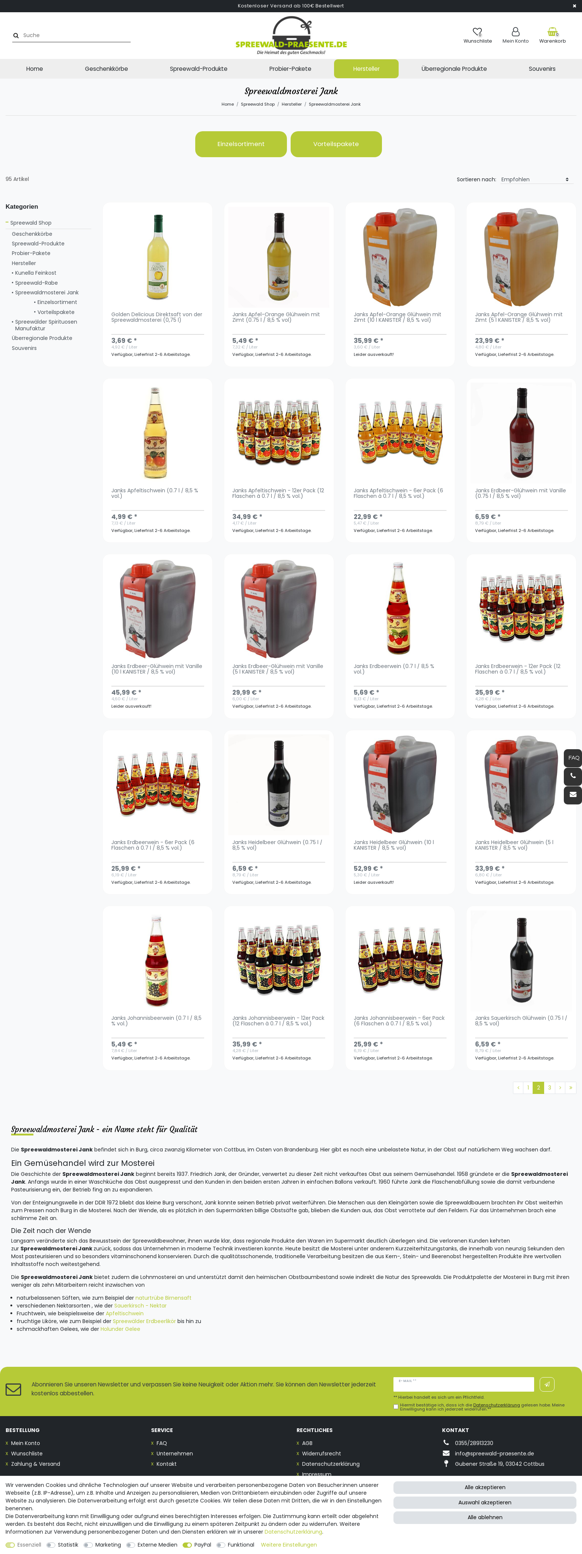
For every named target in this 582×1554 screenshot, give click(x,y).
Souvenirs (542, 69)
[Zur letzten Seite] (570, 1088)
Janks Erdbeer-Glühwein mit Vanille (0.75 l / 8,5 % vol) (520, 494)
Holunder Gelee (120, 1329)
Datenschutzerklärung (331, 1464)
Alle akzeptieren (485, 1487)
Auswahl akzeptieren (484, 1502)
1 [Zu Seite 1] (528, 1087)
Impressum (316, 1474)
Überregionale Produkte (454, 69)
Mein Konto (25, 1443)
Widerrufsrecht (321, 1453)
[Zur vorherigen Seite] (518, 1088)
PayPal (202, 1544)
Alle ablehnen (485, 1517)
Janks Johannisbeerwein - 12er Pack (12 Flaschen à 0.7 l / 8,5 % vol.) (278, 1021)
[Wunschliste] (477, 35)
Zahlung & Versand (35, 1464)
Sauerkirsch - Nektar (140, 1305)
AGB (307, 1443)
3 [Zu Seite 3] (549, 1087)
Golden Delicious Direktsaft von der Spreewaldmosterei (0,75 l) (156, 318)
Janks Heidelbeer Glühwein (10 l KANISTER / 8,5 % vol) (394, 846)
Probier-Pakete (290, 69)
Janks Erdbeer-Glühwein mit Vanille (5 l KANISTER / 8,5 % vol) (277, 669)
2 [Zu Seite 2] (538, 1087)
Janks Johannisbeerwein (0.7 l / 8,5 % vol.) (156, 1021)
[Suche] (13, 35)
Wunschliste (27, 1453)
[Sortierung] (537, 179)
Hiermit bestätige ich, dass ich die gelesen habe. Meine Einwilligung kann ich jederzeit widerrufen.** (482, 1407)
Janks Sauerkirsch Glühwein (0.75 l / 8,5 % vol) (521, 1021)
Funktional (241, 1544)
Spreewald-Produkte (199, 69)
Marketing (108, 1544)
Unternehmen (175, 1453)
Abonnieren (547, 1384)
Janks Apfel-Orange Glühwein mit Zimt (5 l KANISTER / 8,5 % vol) (519, 318)
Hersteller (366, 69)
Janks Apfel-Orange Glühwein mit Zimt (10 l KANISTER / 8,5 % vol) (397, 318)
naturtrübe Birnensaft (163, 1298)
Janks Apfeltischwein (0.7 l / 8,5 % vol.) (154, 494)
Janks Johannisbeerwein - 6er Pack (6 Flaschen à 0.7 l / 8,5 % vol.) (399, 1021)
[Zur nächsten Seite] (560, 1088)
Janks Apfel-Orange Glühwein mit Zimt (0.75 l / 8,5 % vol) (276, 318)
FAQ (162, 1443)
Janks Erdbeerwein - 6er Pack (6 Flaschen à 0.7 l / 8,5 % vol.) (152, 846)
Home (34, 69)
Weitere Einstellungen (289, 1544)
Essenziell (29, 1544)
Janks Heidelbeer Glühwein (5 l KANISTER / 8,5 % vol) (514, 846)
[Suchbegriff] (71, 35)
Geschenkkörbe (106, 69)
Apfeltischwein (125, 1313)
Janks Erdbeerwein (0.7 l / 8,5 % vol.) (394, 669)
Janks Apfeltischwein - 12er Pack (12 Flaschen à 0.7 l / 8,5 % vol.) (278, 494)
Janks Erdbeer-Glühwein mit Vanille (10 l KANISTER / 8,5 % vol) (156, 669)
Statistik (68, 1544)
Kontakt (167, 1464)
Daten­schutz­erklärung (293, 1531)
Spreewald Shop (258, 104)
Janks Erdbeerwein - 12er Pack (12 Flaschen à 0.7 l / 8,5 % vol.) (517, 669)
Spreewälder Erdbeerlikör (144, 1321)
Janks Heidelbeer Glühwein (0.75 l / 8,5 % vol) (277, 846)
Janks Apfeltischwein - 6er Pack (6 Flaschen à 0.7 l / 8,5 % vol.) (398, 494)
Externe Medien (157, 1544)
